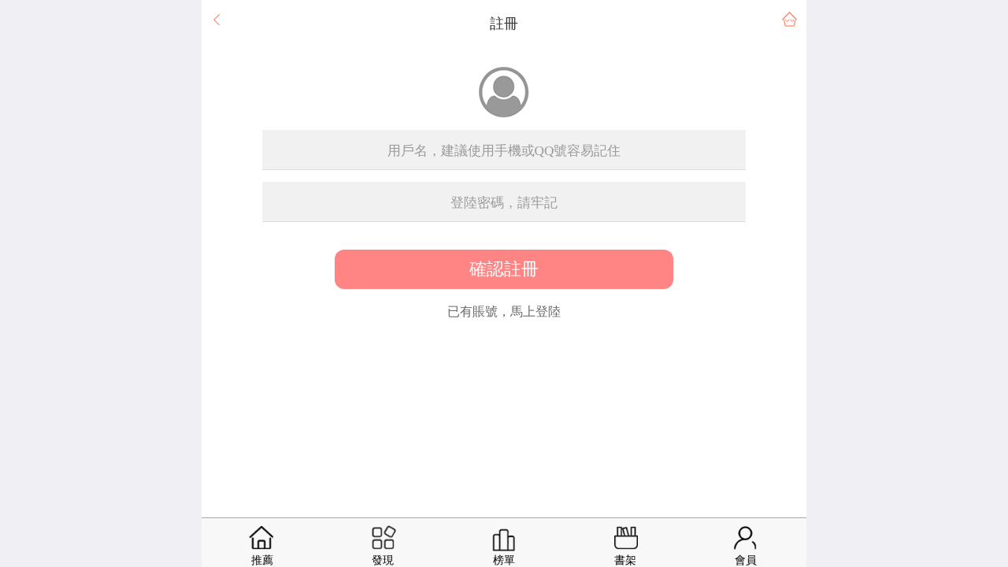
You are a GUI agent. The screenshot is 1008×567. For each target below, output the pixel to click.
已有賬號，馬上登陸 (504, 312)
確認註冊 (504, 269)
